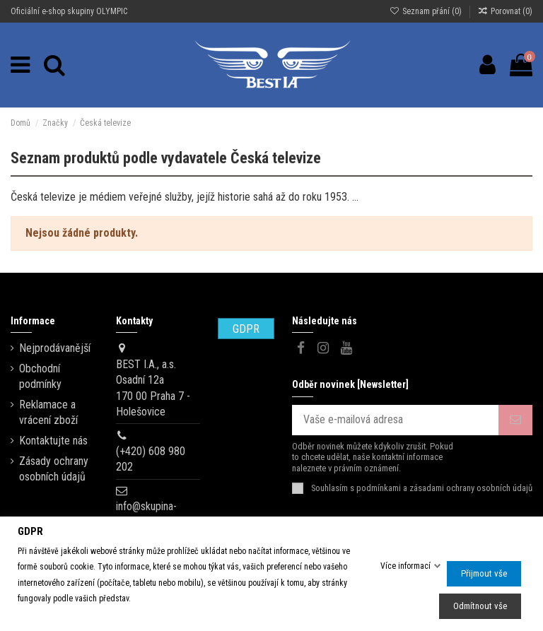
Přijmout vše (484, 573)
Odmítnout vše (480, 606)
